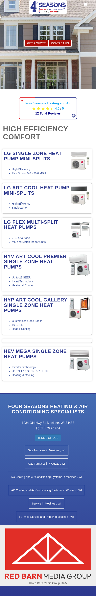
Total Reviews (48, 113)
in (46, 450)
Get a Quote (36, 43)
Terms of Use (47, 437)
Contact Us (60, 43)
